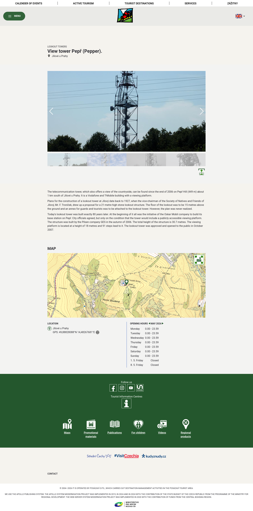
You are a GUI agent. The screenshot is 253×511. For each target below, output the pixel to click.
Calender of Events (28, 3)
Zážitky (232, 3)
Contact (52, 473)
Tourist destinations (139, 3)
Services (190, 3)
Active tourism (83, 3)
